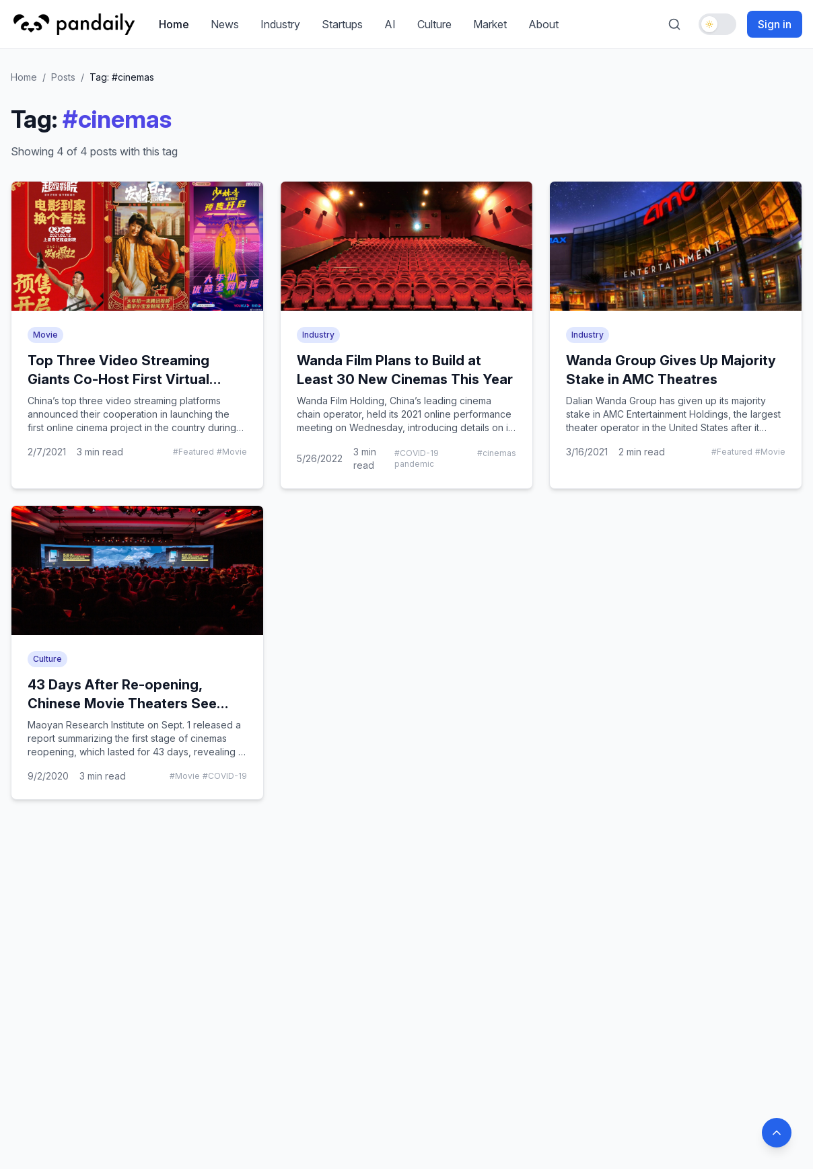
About (543, 24)
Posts (63, 77)
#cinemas (496, 453)
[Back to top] (776, 1132)
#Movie (232, 452)
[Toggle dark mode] (717, 24)
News (225, 24)
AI (390, 24)
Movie (45, 335)
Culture (434, 24)
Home (174, 24)
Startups (342, 24)
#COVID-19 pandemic (416, 458)
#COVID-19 (225, 776)
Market (490, 24)
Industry (280, 24)
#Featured (193, 452)
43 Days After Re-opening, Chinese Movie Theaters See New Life (122, 703)
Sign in (774, 24)
